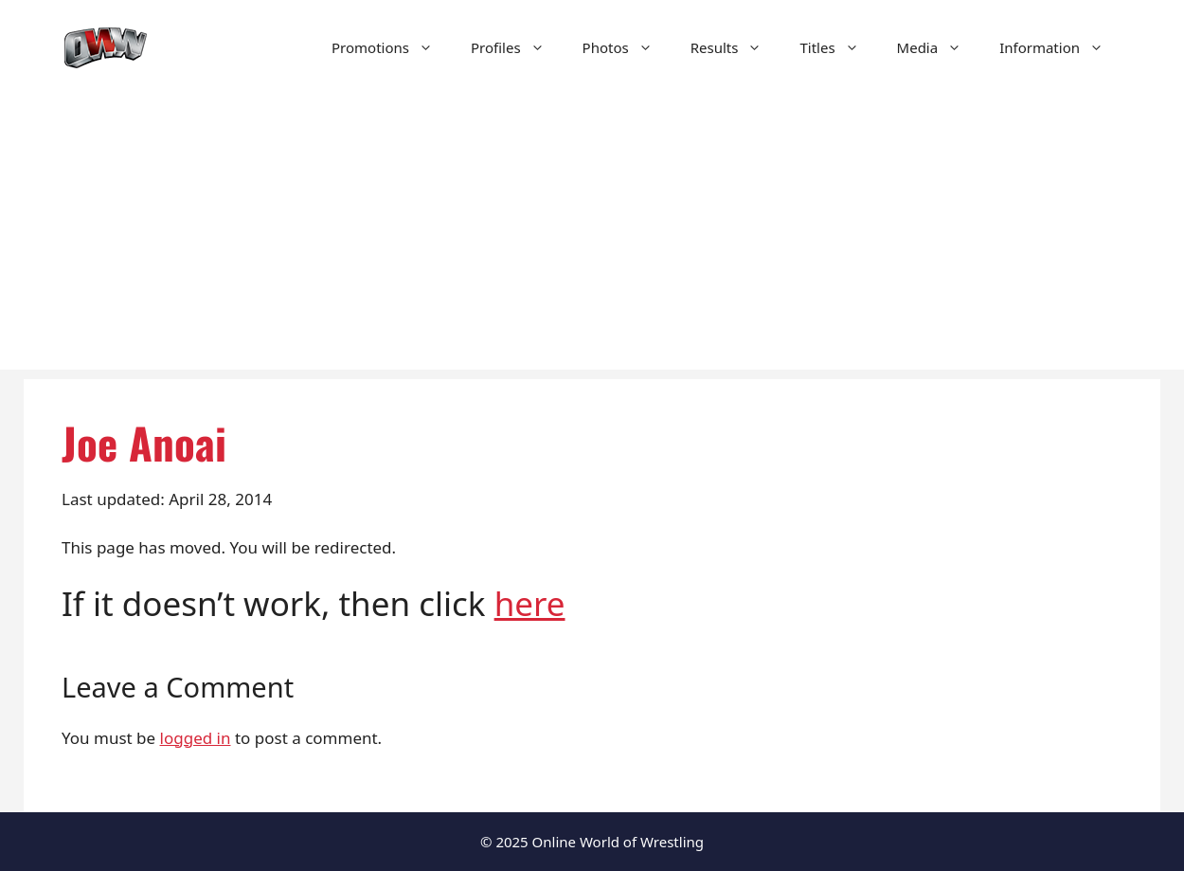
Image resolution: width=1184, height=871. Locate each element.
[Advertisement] (592, 237)
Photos (627, 47)
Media (939, 47)
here (529, 603)
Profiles (517, 47)
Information (1060, 47)
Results (736, 47)
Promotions (392, 47)
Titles (838, 47)
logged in (195, 738)
